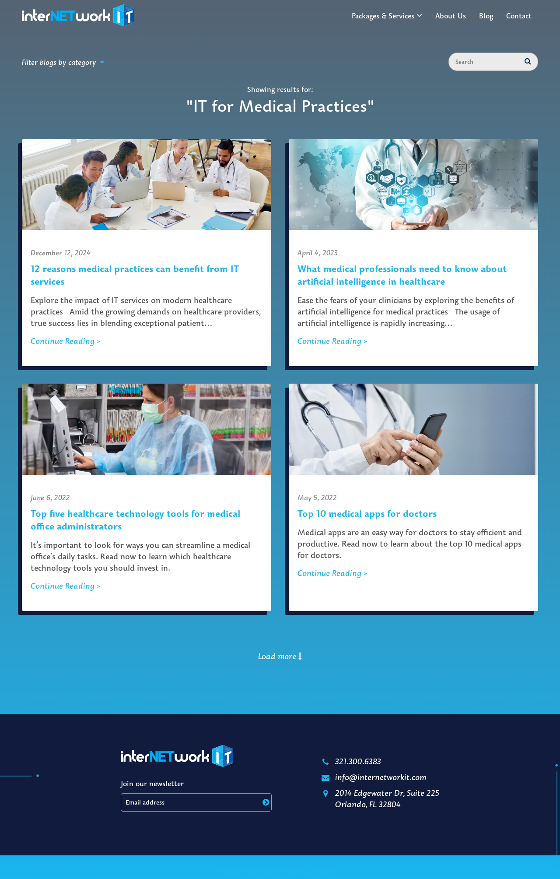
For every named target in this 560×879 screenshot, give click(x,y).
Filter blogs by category (63, 62)
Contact (519, 16)
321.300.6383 (350, 761)
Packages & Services (383, 16)
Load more (280, 656)
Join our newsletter (152, 783)
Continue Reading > (66, 340)
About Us (450, 16)
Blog (486, 16)
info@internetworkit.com (373, 777)
